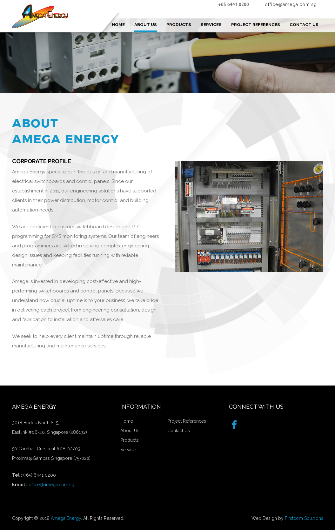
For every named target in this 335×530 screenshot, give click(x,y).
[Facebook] (234, 425)
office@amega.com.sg (51, 484)
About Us (129, 430)
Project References (186, 421)
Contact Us (178, 430)
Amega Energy (66, 518)
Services (128, 449)
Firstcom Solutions (304, 518)
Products (129, 440)
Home (126, 421)
